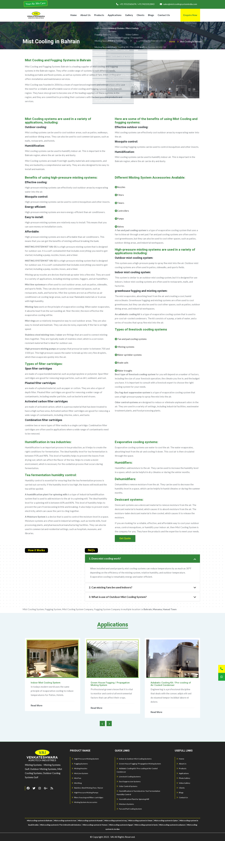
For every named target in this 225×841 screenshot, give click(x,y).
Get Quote (125, 538)
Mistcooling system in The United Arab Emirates (60, 825)
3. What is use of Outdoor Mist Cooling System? (118, 596)
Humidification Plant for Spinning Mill (133, 799)
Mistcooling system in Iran (65, 820)
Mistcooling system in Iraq (115, 820)
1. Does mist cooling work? (105, 558)
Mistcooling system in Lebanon (172, 825)
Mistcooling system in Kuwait (90, 820)
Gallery (129, 15)
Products (99, 15)
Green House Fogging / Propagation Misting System (139, 764)
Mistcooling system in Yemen (95, 825)
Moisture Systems (125, 804)
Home (73, 15)
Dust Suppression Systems (129, 781)
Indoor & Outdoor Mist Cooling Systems (134, 759)
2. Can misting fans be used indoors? (110, 587)
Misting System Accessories (84, 802)
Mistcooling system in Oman (140, 820)
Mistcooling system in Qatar (166, 820)
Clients (140, 15)
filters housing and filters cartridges (87, 797)
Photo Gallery (183, 778)
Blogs (151, 15)
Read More (36, 705)
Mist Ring (77, 783)
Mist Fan (76, 778)
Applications (114, 15)
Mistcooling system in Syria (146, 825)
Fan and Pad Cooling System (129, 809)
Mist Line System (80, 773)
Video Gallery (183, 783)
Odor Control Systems (127, 786)
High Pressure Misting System (85, 759)
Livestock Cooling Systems (129, 776)
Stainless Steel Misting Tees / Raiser (87, 788)
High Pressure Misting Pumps (85, 792)
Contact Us (164, 15)
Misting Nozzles (79, 768)
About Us (85, 15)
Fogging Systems (80, 764)
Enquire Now (190, 15)
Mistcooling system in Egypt (121, 825)
